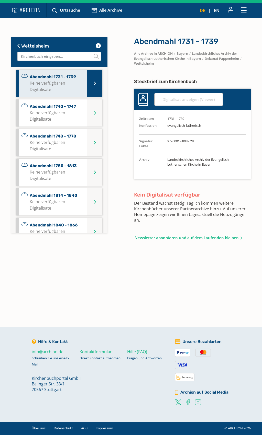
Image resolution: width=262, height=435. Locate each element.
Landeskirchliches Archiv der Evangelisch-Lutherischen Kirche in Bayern (185, 56)
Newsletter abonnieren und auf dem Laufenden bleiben (187, 237)
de (202, 10)
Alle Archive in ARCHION (153, 53)
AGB (84, 428)
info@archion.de (47, 351)
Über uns (39, 428)
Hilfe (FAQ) (137, 351)
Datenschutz (63, 428)
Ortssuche (70, 10)
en (217, 10)
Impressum (104, 428)
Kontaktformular (96, 351)
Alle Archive (110, 10)
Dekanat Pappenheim (222, 58)
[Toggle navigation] (244, 10)
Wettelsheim (33, 46)
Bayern (182, 53)
